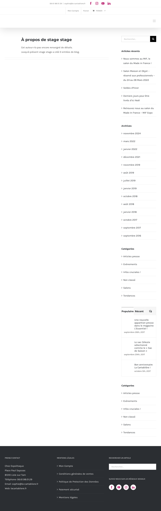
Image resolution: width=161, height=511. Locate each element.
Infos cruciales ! (132, 272)
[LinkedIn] (133, 487)
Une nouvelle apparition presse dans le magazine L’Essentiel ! (144, 324)
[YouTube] (119, 487)
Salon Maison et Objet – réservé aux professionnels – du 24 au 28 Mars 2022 (139, 75)
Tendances (129, 295)
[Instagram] (126, 487)
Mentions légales (68, 497)
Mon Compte (66, 466)
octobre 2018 (130, 196)
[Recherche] (153, 39)
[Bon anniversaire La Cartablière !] (128, 365)
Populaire (128, 311)
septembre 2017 (132, 227)
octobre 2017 (130, 219)
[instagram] (97, 3)
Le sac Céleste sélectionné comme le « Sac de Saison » (143, 346)
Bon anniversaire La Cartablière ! (143, 366)
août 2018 (128, 204)
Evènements (130, 264)
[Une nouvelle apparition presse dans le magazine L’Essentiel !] (128, 320)
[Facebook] (111, 487)
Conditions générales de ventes (76, 473)
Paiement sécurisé (69, 489)
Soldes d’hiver (131, 87)
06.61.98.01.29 (24, 479)
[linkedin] (109, 3)
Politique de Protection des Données (79, 481)
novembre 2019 (131, 164)
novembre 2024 (132, 133)
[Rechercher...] (135, 39)
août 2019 (128, 172)
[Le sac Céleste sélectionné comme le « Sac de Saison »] (128, 343)
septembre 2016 (132, 235)
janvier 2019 (130, 188)
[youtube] (103, 3)
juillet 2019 (129, 180)
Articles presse (131, 256)
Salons (127, 287)
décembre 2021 (131, 157)
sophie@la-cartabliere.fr (74, 3)
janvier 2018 (130, 212)
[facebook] (91, 3)
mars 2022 (129, 141)
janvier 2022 (130, 149)
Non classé (129, 280)
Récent (139, 311)
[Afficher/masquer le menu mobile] (154, 21)
